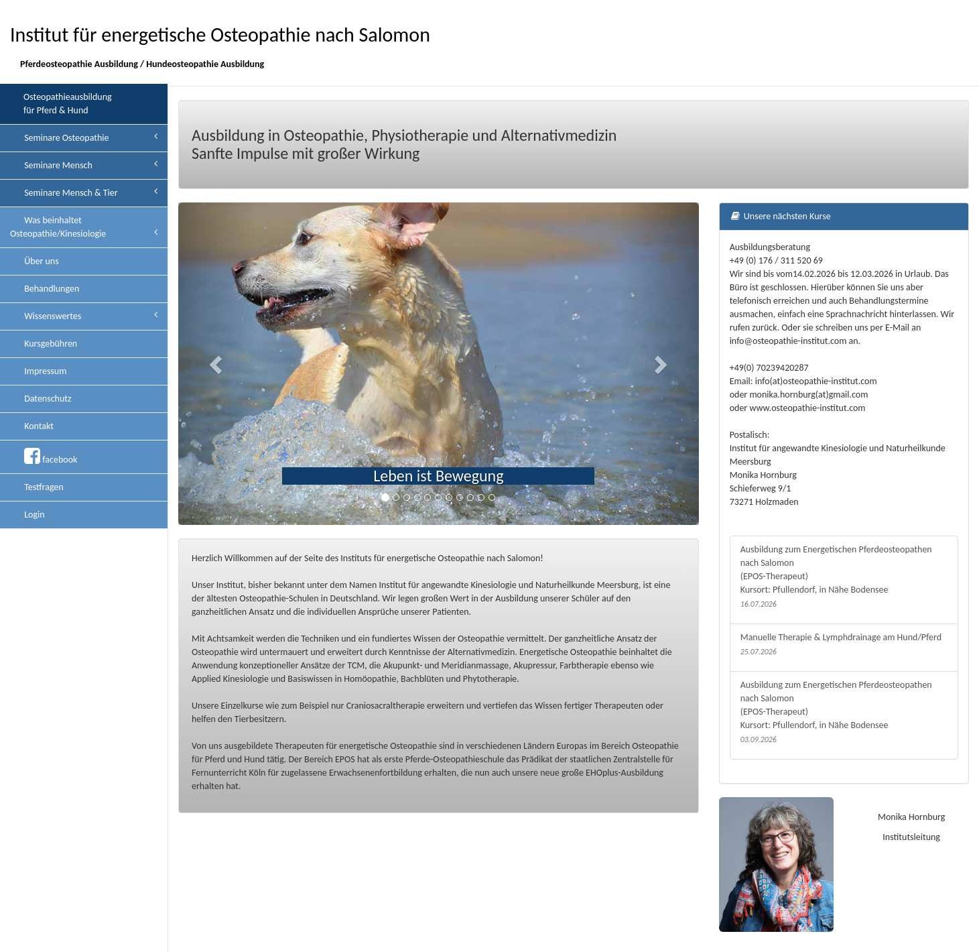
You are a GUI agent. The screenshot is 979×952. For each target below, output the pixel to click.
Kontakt (38, 426)
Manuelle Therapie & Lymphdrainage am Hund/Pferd (844, 645)
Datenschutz (47, 398)
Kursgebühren (49, 343)
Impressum (44, 371)
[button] (217, 363)
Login (33, 514)
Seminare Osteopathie (89, 137)
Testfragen (43, 487)
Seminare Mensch (89, 165)
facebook (49, 456)
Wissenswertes (89, 316)
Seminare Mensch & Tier (89, 192)
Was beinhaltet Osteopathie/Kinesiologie (83, 227)
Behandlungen (50, 288)
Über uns (40, 261)
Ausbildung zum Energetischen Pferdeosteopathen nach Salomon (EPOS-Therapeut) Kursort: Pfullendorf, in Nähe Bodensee (844, 577)
